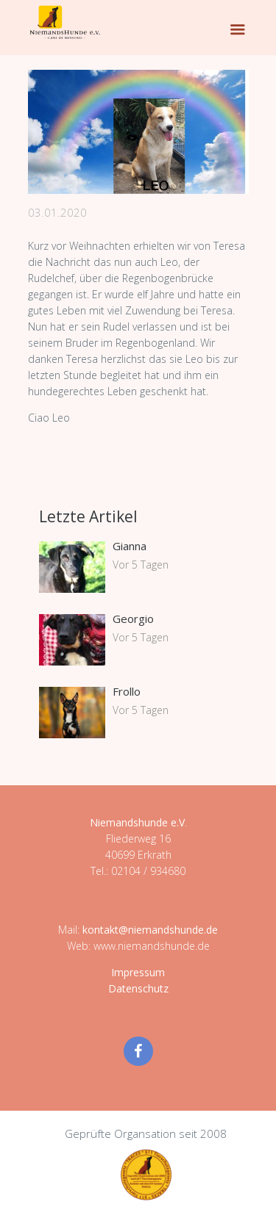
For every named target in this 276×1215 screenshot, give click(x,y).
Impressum (138, 972)
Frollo (127, 691)
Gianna (129, 545)
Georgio (133, 618)
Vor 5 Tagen (141, 565)
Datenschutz (138, 988)
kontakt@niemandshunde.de (150, 930)
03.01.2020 (57, 212)
